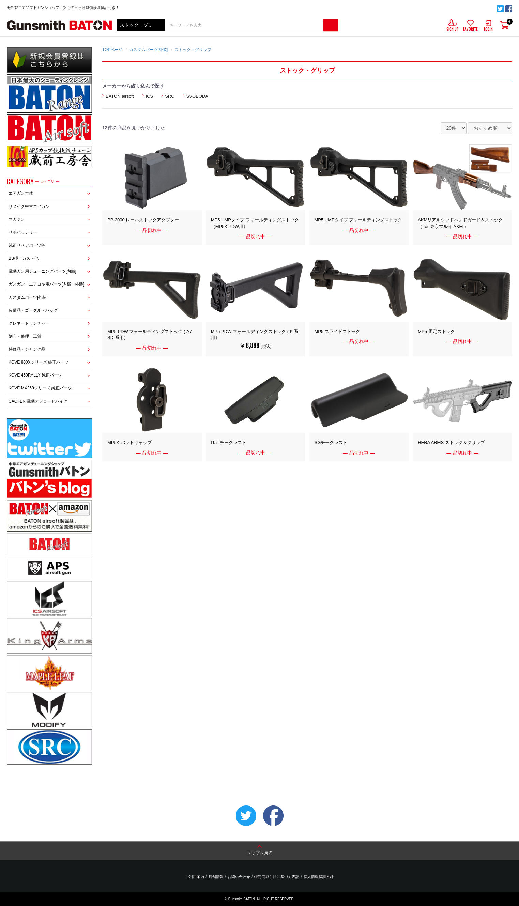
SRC (169, 96)
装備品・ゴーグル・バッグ (33, 310)
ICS (149, 96)
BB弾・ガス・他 (24, 258)
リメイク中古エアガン (29, 206)
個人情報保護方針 (319, 877)
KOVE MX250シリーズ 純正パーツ (40, 388)
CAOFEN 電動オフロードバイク (38, 401)
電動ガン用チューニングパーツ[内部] (42, 271)
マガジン (17, 219)
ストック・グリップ (192, 49)
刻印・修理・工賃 (25, 336)
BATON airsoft (120, 96)
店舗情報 (216, 877)
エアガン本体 (21, 193)
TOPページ (112, 49)
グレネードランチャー (29, 323)
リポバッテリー (23, 232)
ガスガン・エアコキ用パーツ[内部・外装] (47, 284)
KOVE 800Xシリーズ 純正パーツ (38, 362)
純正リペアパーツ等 (27, 245)
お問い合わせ (239, 877)
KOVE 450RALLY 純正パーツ (35, 375)
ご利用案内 (194, 877)
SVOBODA (197, 96)
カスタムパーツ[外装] (28, 297)
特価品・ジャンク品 (27, 349)
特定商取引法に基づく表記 (276, 877)
